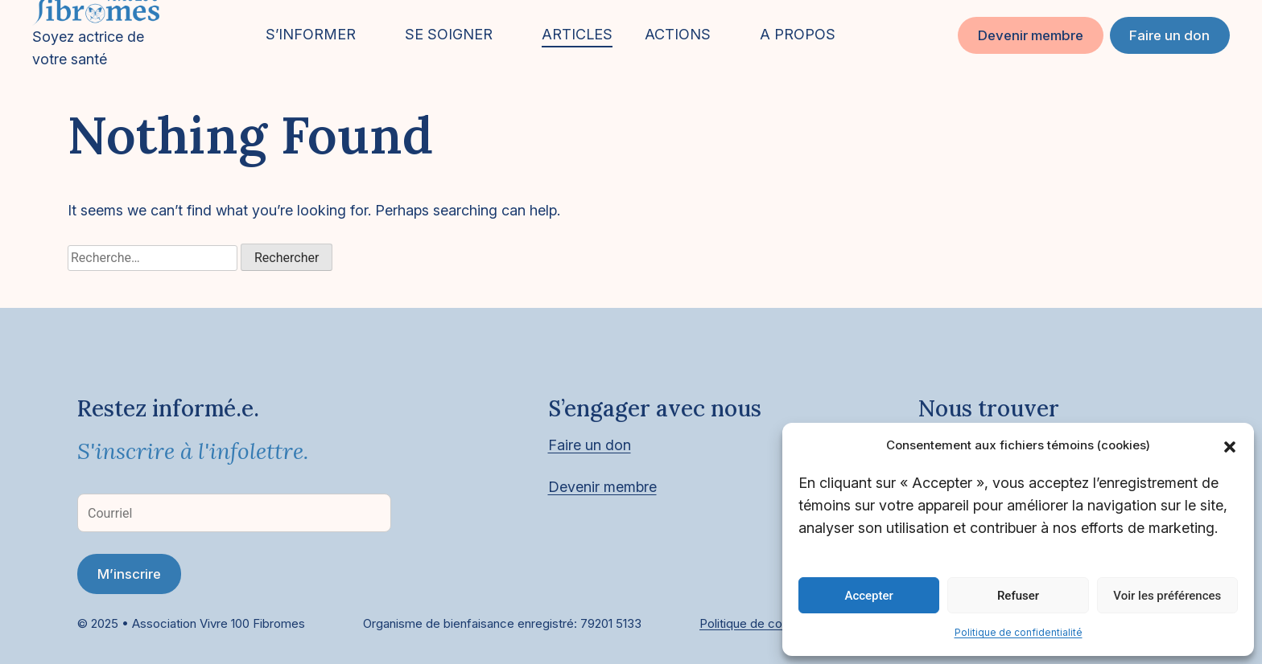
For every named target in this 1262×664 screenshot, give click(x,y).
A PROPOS (797, 34)
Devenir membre (1030, 35)
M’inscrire (129, 574)
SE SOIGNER (449, 34)
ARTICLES (577, 34)
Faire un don (1169, 35)
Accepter (868, 595)
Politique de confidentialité (1019, 632)
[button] (1230, 445)
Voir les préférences (1167, 595)
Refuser (1018, 595)
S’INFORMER (311, 34)
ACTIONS (678, 34)
